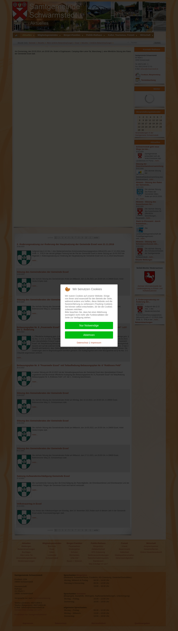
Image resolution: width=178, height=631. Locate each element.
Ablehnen (89, 334)
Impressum (96, 342)
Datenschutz (83, 342)
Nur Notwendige (89, 325)
